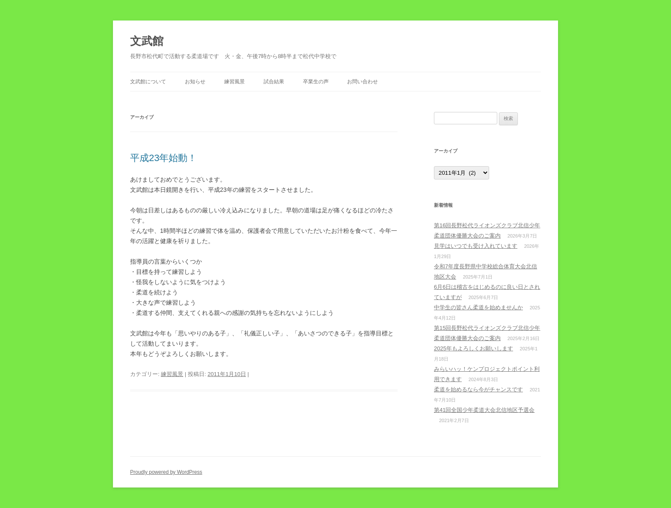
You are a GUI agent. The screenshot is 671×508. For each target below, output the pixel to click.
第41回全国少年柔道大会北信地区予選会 (484, 410)
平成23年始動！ (163, 158)
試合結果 (274, 82)
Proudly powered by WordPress (166, 472)
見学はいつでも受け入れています (475, 246)
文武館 (146, 41)
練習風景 (234, 82)
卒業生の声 (316, 82)
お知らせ (195, 82)
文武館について (148, 82)
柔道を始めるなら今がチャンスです (478, 389)
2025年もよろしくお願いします (473, 348)
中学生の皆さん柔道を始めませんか (478, 307)
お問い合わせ (362, 82)
